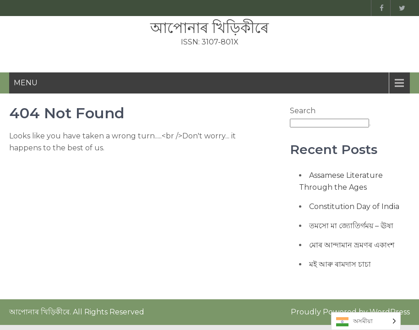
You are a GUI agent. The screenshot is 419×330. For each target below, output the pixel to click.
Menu (26, 82)
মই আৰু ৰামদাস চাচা (340, 264)
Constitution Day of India (354, 206)
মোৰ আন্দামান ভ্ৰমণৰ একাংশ (351, 245)
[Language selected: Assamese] (366, 321)
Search (303, 110)
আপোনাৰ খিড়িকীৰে (209, 28)
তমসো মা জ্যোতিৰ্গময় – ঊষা (351, 225)
